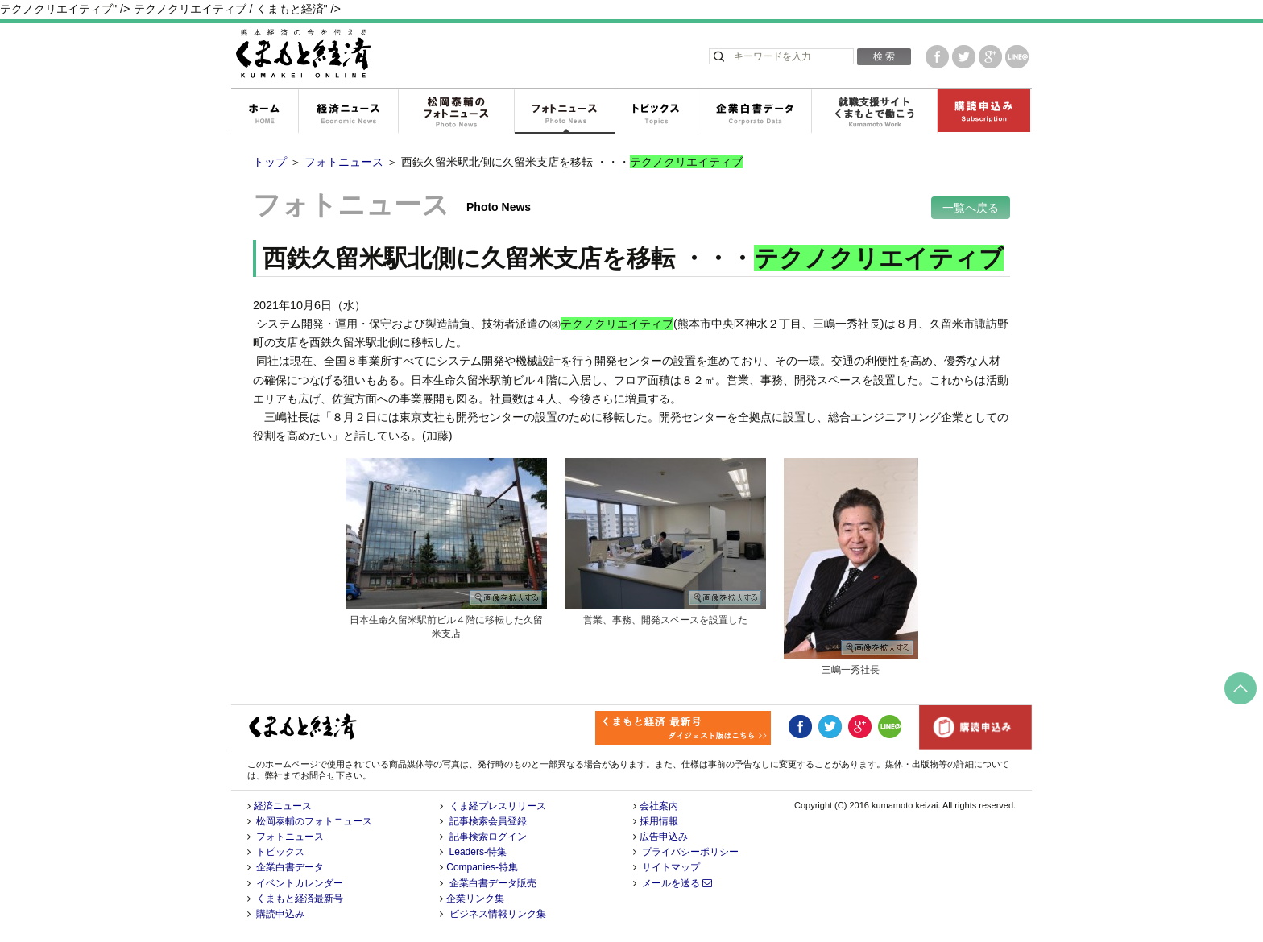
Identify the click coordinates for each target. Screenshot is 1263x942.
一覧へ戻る (970, 207)
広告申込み (664, 836)
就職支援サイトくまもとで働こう (874, 112)
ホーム (264, 112)
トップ (270, 161)
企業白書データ (754, 112)
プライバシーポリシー (690, 851)
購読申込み (983, 112)
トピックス (656, 112)
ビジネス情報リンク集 (497, 913)
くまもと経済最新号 (299, 898)
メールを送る (677, 883)
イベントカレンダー (299, 883)
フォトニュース (564, 112)
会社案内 (659, 806)
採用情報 (659, 821)
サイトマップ (671, 867)
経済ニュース (348, 112)
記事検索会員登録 (488, 821)
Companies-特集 (482, 867)
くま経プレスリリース (497, 806)
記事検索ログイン (488, 836)
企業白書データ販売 (492, 883)
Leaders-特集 (478, 851)
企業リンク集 (475, 898)
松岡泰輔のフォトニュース (456, 112)
